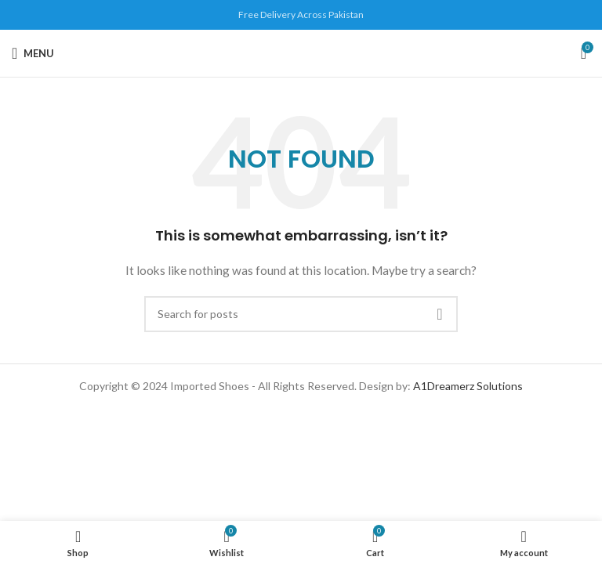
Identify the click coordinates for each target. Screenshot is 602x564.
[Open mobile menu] (33, 53)
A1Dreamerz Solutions (468, 385)
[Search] (301, 314)
